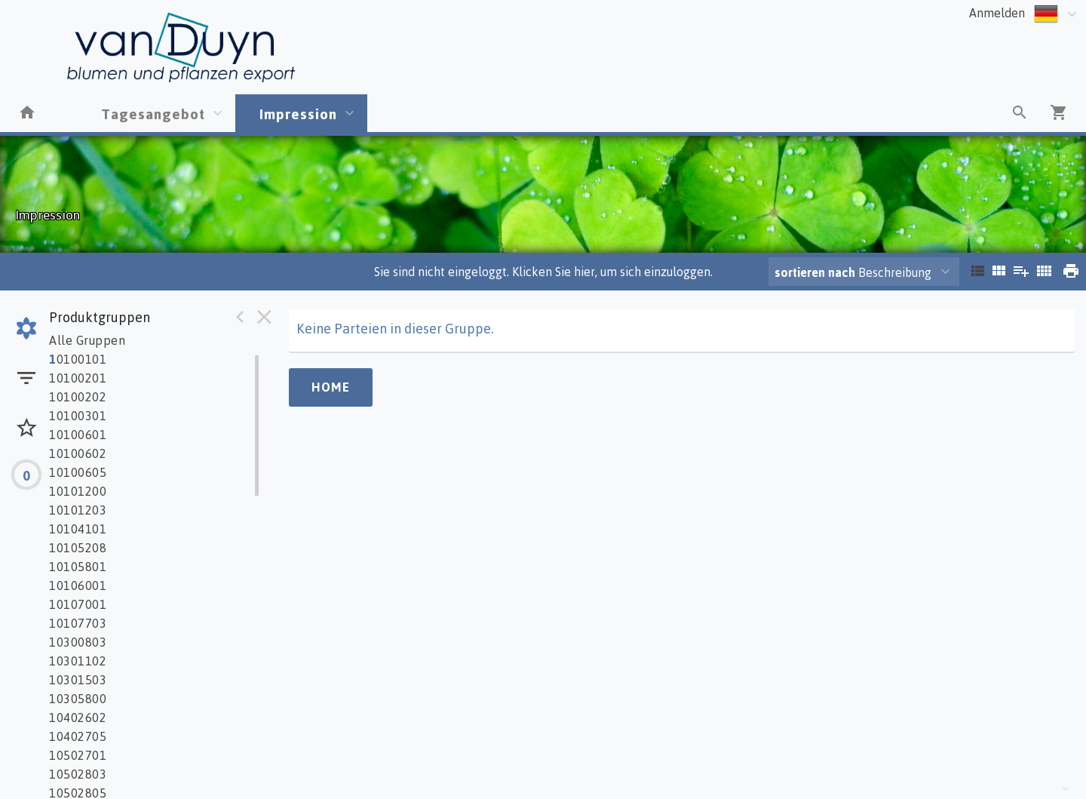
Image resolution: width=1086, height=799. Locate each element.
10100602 (77, 453)
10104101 (77, 528)
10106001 (77, 585)
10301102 (77, 660)
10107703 (77, 623)
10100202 (77, 396)
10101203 (77, 510)
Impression (298, 113)
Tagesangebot (153, 113)
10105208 (77, 547)
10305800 (77, 698)
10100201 (77, 378)
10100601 (77, 434)
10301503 (77, 679)
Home (330, 387)
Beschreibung (853, 272)
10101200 (77, 491)
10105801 (77, 566)
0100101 (77, 359)
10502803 (77, 774)
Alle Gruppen (87, 340)
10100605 (77, 472)
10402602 (77, 717)
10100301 (77, 415)
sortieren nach (816, 272)
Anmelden (997, 12)
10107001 (77, 604)
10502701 (77, 755)
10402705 (77, 736)
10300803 (77, 642)
